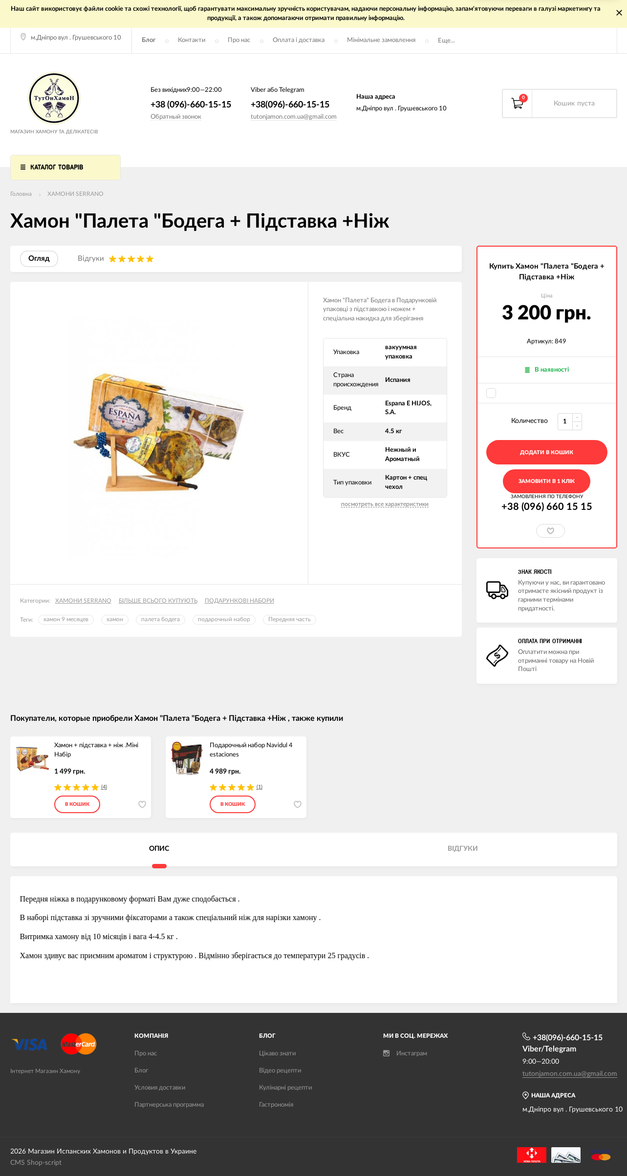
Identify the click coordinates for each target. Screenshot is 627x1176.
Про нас (239, 40)
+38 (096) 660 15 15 (546, 507)
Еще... (446, 41)
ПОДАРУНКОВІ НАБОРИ (239, 601)
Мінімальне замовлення (381, 40)
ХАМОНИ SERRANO (75, 194)
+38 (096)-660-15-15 (191, 105)
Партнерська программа (169, 1105)
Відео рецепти (280, 1071)
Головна (21, 194)
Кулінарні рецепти (285, 1088)
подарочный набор (224, 619)
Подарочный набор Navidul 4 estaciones (251, 750)
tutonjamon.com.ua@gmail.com (294, 117)
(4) (104, 787)
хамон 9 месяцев (65, 619)
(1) (259, 787)
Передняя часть (289, 619)
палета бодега (160, 619)
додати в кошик (546, 452)
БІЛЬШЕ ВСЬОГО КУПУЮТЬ (158, 601)
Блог (148, 40)
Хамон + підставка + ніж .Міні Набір (96, 750)
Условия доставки (159, 1088)
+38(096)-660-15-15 (290, 105)
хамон (115, 619)
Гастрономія (276, 1105)
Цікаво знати (277, 1053)
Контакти (191, 40)
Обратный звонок (176, 117)
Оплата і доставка (298, 40)
